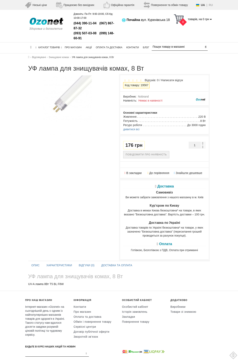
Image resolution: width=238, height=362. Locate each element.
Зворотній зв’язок (86, 336)
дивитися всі (131, 129)
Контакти (132, 47)
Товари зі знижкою (183, 311)
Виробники (178, 306)
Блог (146, 47)
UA (203, 5)
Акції (89, 47)
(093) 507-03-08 (85, 33)
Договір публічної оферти (91, 331)
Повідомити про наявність (146, 154)
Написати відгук (172, 80)
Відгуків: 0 (151, 80)
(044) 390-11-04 (85, 23)
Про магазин (73, 47)
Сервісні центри (85, 326)
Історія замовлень (134, 311)
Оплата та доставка (109, 47)
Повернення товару (135, 321)
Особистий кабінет (135, 306)
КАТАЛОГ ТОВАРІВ (49, 47)
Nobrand (143, 96)
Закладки (128, 316)
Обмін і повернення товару (92, 321)
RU (211, 5)
